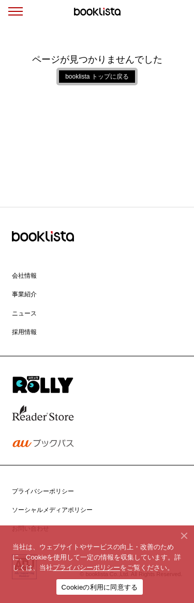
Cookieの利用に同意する (100, 587)
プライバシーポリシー (86, 567)
